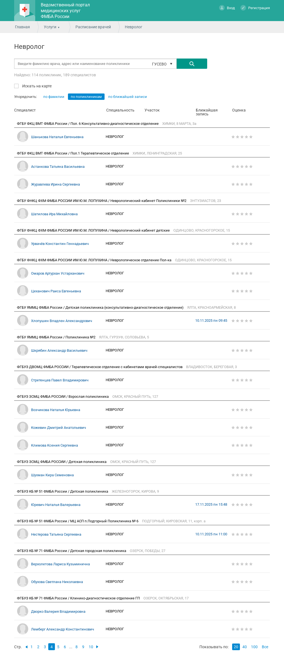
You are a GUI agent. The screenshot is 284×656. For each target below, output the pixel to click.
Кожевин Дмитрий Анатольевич (58, 427)
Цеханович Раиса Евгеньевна (56, 291)
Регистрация (255, 8)
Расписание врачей (93, 27)
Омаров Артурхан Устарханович (57, 273)
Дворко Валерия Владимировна (58, 611)
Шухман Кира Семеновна (52, 475)
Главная (22, 27)
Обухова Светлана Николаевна (57, 582)
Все (265, 647)
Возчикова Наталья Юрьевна (55, 410)
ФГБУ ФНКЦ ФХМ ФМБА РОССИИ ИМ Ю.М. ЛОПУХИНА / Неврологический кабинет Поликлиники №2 (102, 201)
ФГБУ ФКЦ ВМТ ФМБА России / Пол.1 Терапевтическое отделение (73, 153)
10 (91, 647)
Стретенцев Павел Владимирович (59, 380)
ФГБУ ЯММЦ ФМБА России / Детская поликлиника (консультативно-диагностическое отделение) (100, 307)
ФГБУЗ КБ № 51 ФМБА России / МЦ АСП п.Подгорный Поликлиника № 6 (78, 521)
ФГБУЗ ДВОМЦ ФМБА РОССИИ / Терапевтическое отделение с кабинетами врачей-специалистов (100, 367)
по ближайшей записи (127, 97)
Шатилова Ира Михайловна (54, 214)
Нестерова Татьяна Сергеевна (56, 534)
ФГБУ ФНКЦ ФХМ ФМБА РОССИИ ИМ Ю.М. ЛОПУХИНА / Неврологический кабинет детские (94, 230)
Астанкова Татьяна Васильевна (58, 166)
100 (254, 647)
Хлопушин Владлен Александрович (61, 321)
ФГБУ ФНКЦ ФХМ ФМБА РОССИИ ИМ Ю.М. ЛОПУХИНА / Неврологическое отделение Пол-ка (94, 260)
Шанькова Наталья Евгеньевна (57, 137)
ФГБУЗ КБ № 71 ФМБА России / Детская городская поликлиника (72, 551)
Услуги (50, 27)
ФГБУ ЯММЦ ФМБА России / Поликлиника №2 (56, 337)
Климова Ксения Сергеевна (54, 445)
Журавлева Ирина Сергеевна (55, 184)
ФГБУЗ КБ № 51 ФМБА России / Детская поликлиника (63, 491)
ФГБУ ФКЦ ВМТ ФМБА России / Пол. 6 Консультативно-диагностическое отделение (88, 123)
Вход (227, 8)
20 (236, 647)
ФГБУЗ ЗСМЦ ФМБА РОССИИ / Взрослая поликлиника (63, 396)
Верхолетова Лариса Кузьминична (60, 564)
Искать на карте (36, 86)
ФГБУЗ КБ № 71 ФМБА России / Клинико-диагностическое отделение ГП (79, 598)
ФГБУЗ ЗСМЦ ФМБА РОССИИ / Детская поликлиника (62, 462)
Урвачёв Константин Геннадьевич (60, 244)
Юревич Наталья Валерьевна (55, 505)
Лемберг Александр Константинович (62, 629)
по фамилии (53, 97)
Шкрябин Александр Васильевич (59, 350)
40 (244, 647)
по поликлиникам (86, 97)
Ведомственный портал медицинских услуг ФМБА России (65, 10)
